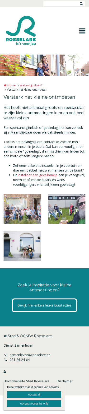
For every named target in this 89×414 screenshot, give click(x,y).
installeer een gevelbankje (37, 175)
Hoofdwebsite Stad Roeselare (26, 381)
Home (11, 85)
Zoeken (81, 3)
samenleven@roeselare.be (27, 355)
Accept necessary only (34, 403)
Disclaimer (64, 381)
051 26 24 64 (17, 359)
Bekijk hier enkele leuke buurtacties (44, 305)
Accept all (34, 394)
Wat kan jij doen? (31, 85)
